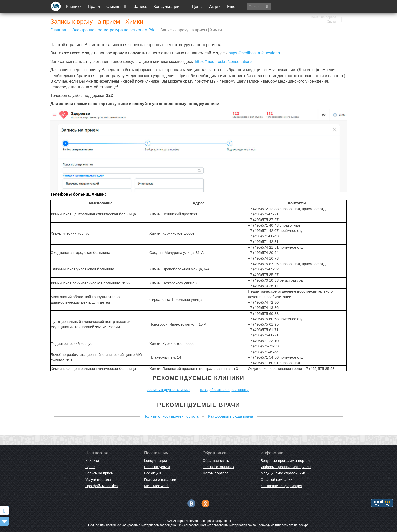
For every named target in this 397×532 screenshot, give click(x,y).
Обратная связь (216, 460)
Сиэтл (331, 9)
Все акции (152, 473)
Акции (215, 6)
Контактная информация (281, 486)
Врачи (94, 6)
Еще (234, 6)
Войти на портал (323, 4)
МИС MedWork (156, 486)
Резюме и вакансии (160, 480)
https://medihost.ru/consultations (223, 61)
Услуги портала (98, 480)
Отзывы (117, 6)
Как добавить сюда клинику (224, 390)
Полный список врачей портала (170, 416)
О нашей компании (276, 480)
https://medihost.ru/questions (254, 53)
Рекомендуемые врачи (198, 405)
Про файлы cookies (101, 486)
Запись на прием (99, 473)
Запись (140, 6)
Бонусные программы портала (286, 460)
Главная (58, 30)
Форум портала (215, 473)
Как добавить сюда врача (230, 416)
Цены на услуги (157, 467)
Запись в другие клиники (168, 390)
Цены (197, 6)
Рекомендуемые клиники (198, 378)
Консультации (170, 6)
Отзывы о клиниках (218, 467)
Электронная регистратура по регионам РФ (113, 30)
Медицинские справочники (283, 473)
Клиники (74, 6)
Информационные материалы (286, 467)
